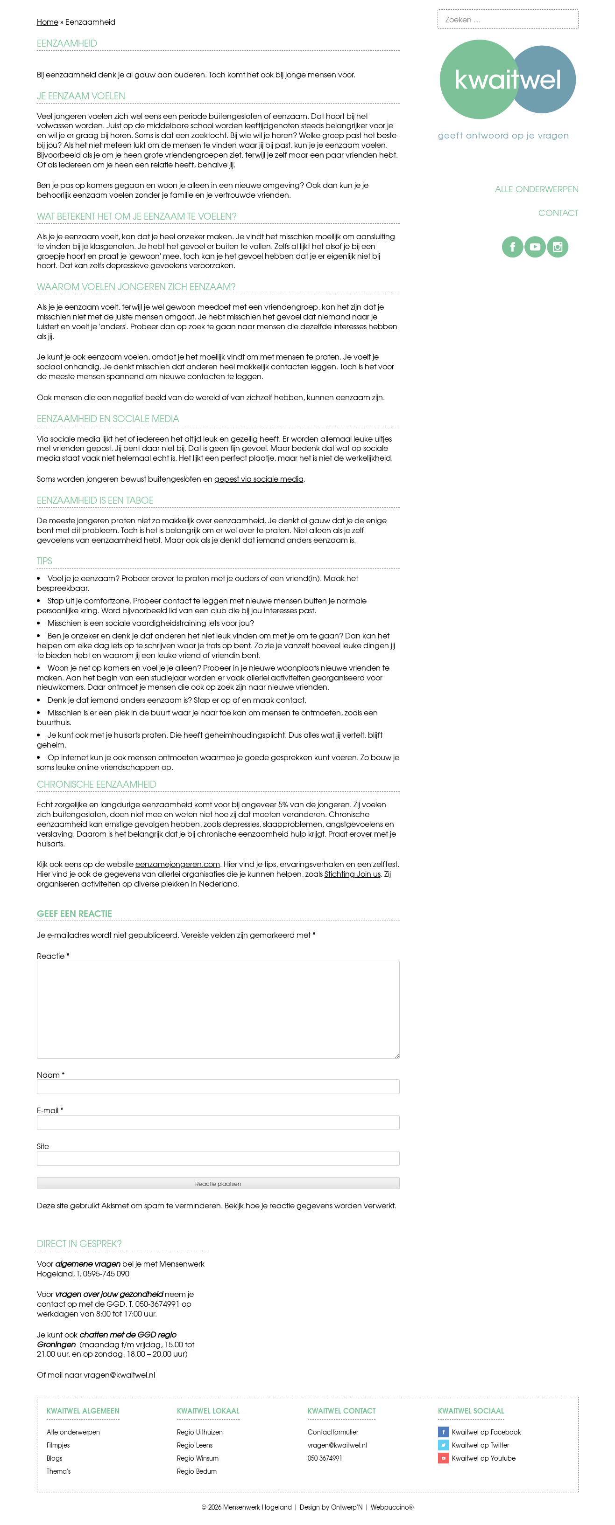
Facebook (513, 247)
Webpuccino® (392, 1507)
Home (47, 21)
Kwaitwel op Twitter (480, 1445)
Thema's (59, 1471)
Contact (558, 213)
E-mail (50, 1110)
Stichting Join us (353, 873)
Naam (51, 1074)
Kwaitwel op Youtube (484, 1458)
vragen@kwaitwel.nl (119, 1374)
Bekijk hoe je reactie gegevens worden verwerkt (310, 1205)
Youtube (535, 247)
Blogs (54, 1458)
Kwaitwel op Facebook (486, 1432)
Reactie (53, 955)
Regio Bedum (197, 1471)
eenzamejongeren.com (177, 863)
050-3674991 (325, 1458)
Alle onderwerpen (537, 189)
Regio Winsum (198, 1458)
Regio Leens (194, 1445)
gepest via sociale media (259, 478)
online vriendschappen (118, 766)
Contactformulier (333, 1432)
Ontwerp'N (347, 1507)
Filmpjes (58, 1445)
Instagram (557, 247)
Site (43, 1145)
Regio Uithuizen (200, 1432)
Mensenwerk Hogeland (257, 1507)
